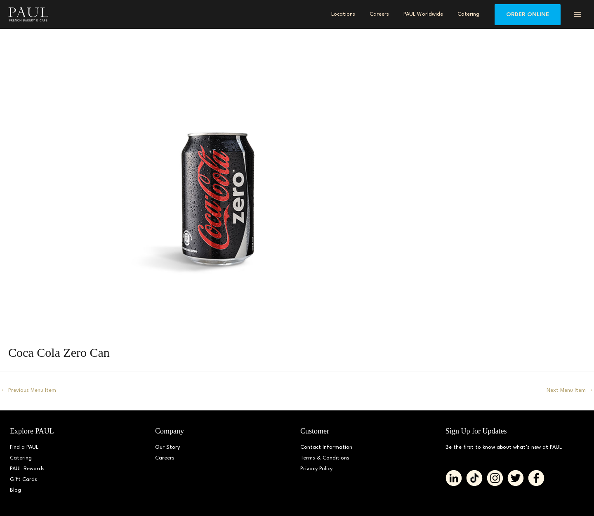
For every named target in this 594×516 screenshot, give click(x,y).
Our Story (167, 447)
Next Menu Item (570, 390)
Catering (21, 458)
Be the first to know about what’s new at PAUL (504, 447)
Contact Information (326, 447)
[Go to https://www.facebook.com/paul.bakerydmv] (536, 478)
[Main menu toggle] (577, 14)
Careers (164, 458)
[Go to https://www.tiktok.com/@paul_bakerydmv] (474, 478)
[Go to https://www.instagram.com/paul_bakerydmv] (495, 478)
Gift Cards (23, 479)
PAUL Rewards (27, 468)
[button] (528, 14)
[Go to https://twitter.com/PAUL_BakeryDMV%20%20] (515, 478)
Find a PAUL (24, 447)
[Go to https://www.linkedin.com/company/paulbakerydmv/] (454, 478)
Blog (15, 490)
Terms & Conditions (324, 458)
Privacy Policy (316, 468)
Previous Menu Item (28, 390)
